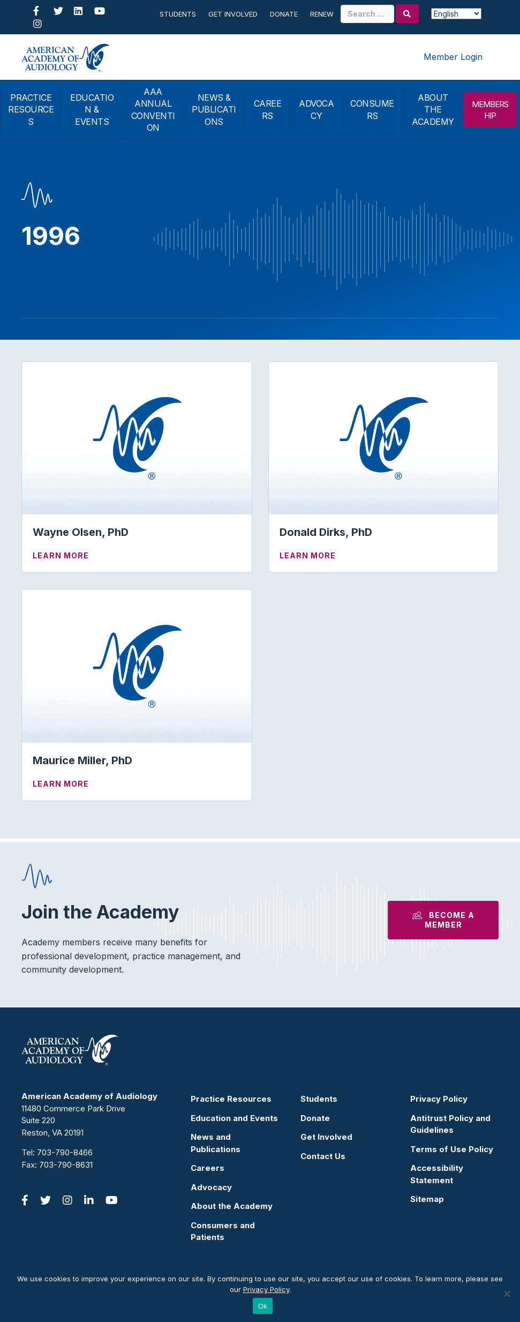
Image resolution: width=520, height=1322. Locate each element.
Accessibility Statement (436, 1174)
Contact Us (322, 1156)
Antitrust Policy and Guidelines (450, 1124)
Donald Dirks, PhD (326, 532)
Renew (322, 14)
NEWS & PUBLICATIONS (214, 109)
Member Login (453, 56)
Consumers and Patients (223, 1231)
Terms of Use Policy (451, 1149)
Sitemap (427, 1199)
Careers (207, 1168)
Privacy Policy (439, 1099)
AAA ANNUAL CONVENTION (153, 109)
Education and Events (234, 1118)
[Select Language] (456, 13)
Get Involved (233, 14)
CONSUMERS (372, 109)
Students (178, 14)
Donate (284, 14)
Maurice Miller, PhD (82, 760)
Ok (262, 1306)
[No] (506, 1293)
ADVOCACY (316, 109)
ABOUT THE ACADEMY (433, 109)
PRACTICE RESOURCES (31, 109)
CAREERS (268, 109)
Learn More (61, 555)
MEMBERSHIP (490, 110)
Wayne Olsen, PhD (81, 532)
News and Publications (215, 1143)
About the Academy (232, 1206)
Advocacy (211, 1187)
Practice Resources (231, 1099)
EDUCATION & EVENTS (92, 109)
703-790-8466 (65, 1152)
